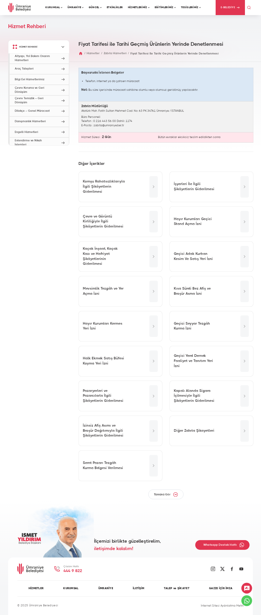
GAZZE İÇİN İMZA (220, 588)
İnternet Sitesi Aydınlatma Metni (222, 606)
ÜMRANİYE (105, 588)
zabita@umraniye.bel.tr (109, 125)
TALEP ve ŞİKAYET (176, 588)
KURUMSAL (71, 588)
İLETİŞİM (138, 588)
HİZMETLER (36, 588)
